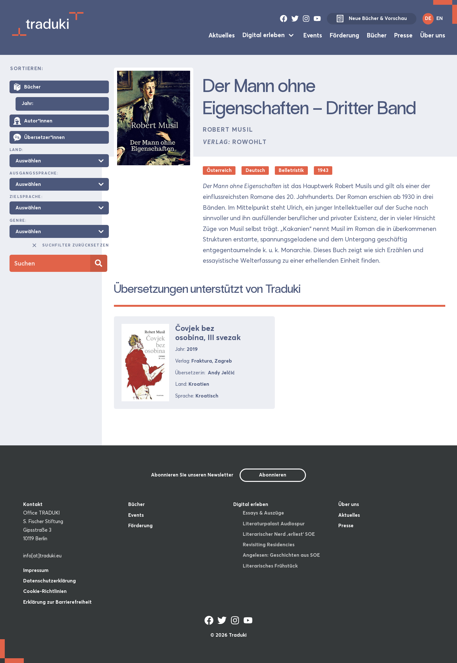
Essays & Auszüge (263, 513)
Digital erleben (263, 35)
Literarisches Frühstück (270, 566)
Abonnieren (272, 475)
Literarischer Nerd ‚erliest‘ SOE (279, 534)
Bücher (377, 35)
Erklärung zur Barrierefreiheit (57, 602)
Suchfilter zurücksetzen (70, 245)
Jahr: (27, 103)
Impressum (36, 570)
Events (312, 35)
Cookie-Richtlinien (45, 591)
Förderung (344, 35)
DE (428, 18)
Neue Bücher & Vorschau (371, 19)
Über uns (432, 35)
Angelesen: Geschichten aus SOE (281, 555)
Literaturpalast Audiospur (274, 524)
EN (439, 18)
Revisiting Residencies (269, 545)
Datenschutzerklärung (49, 581)
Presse (403, 35)
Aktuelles (222, 35)
